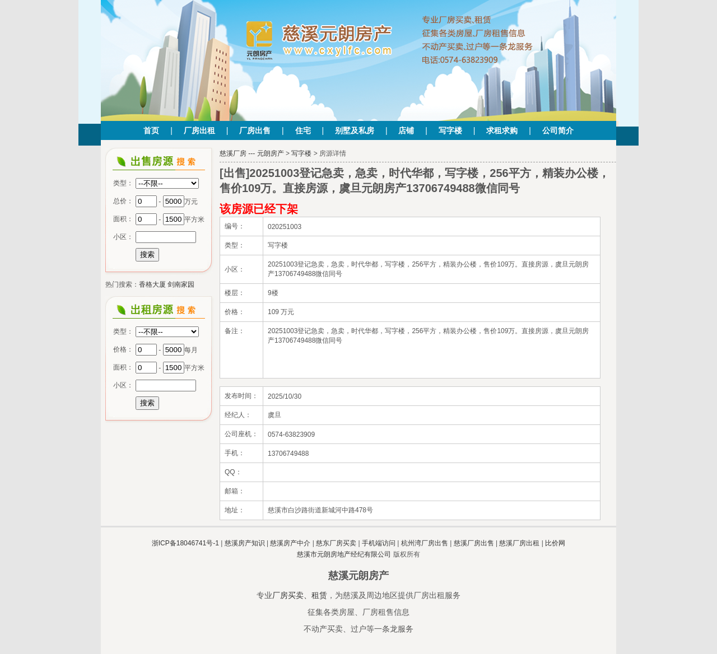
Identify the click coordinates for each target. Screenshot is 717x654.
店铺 (406, 130)
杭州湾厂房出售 (424, 543)
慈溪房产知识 (245, 543)
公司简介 (558, 130)
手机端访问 (378, 543)
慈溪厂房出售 (474, 543)
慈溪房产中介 (290, 543)
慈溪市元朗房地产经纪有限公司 (344, 554)
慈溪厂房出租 (519, 543)
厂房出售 (255, 130)
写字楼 (450, 130)
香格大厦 (152, 284)
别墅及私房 (354, 130)
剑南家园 (180, 284)
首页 (151, 130)
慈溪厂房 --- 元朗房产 (252, 153)
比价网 (555, 543)
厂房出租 (199, 130)
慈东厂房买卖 (336, 543)
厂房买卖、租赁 (299, 595)
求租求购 (502, 130)
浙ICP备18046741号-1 (185, 543)
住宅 (303, 130)
